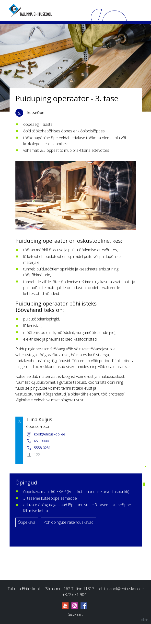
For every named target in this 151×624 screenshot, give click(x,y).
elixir (144, 620)
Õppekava (26, 522)
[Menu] (138, 10)
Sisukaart (75, 614)
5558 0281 (38, 448)
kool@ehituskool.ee (45, 434)
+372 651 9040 (75, 594)
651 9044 (37, 441)
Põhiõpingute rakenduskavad (68, 522)
